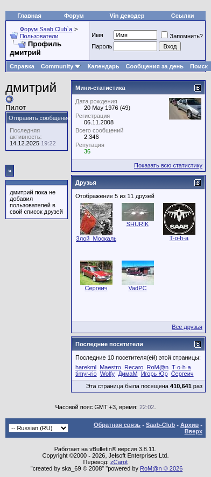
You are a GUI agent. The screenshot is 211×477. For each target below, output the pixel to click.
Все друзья (187, 327)
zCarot (119, 462)
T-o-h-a (179, 238)
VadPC (137, 288)
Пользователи (39, 36)
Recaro (133, 367)
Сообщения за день (155, 66)
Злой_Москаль (96, 238)
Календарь (103, 66)
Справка (22, 66)
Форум (74, 15)
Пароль (102, 46)
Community (61, 66)
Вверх (193, 431)
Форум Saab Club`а (46, 29)
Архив (189, 425)
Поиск (199, 66)
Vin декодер (127, 15)
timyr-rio (86, 373)
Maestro (110, 367)
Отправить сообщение (40, 118)
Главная (29, 15)
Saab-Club (160, 425)
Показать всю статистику (168, 165)
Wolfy (107, 373)
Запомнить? (182, 36)
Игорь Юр (154, 373)
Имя (97, 35)
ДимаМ (127, 373)
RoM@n (158, 367)
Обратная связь (117, 425)
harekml (85, 367)
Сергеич (96, 288)
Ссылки (182, 15)
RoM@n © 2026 (161, 468)
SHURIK (137, 224)
